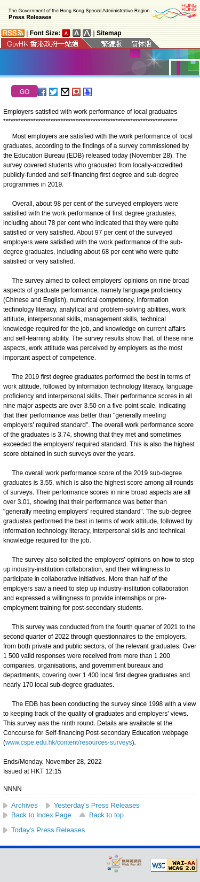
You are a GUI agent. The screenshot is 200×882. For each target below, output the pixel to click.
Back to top (106, 815)
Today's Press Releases (48, 830)
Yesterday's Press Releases (97, 805)
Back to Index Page (41, 815)
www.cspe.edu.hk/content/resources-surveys (68, 742)
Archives (24, 805)
